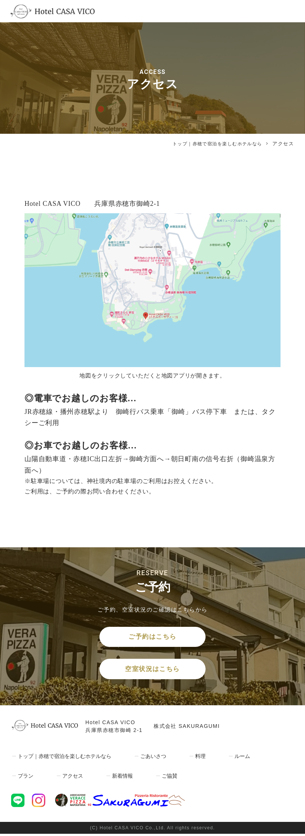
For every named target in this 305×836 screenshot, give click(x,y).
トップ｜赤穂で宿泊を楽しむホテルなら (213, 143)
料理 (205, 758)
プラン (25, 778)
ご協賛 (169, 778)
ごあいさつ (159, 758)
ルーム (247, 758)
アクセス (72, 778)
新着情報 (122, 778)
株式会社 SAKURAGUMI (188, 729)
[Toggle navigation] (288, 11)
